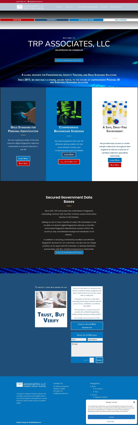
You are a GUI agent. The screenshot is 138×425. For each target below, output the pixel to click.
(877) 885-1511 (58, 391)
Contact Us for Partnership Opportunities (69, 60)
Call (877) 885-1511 (69, 161)
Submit (99, 360)
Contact (104, 7)
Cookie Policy (110, 421)
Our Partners (99, 389)
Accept (111, 417)
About (58, 7)
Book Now (23, 163)
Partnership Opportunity (87, 7)
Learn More (23, 158)
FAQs (96, 392)
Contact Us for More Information (87, 326)
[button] (134, 402)
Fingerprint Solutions (101, 397)
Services (69, 7)
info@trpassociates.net (60, 393)
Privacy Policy (115, 7)
